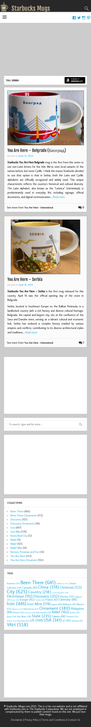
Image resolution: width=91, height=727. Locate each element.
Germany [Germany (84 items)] (68, 599)
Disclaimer (17, 719)
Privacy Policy (32, 719)
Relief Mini (16, 548)
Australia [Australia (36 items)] (13, 583)
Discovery (16, 519)
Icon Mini (16, 531)
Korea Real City (19, 535)
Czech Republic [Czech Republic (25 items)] (60, 592)
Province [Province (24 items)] (30, 612)
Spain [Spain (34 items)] (11, 616)
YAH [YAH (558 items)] (17, 624)
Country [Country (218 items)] (39, 591)
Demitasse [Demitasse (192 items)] (20, 596)
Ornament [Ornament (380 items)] (54, 608)
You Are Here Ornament (24, 560)
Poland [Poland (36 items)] (18, 612)
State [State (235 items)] (41, 615)
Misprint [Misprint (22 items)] (17, 609)
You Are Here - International (38, 207)
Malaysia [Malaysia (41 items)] (69, 604)
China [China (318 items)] (48, 587)
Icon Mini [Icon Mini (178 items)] (39, 603)
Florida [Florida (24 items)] (40, 600)
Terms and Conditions (53, 719)
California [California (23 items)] (62, 583)
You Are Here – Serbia (24, 279)
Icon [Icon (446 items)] (16, 603)
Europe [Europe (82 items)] (27, 599)
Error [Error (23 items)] (15, 600)
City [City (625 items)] (17, 591)
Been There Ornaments (24, 515)
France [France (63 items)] (52, 599)
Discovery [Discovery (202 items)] (46, 596)
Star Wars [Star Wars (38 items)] (24, 616)
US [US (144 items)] (36, 620)
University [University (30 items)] (23, 620)
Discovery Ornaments (23, 523)
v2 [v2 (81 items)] (66, 620)
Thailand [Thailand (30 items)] (72, 616)
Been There (17, 511)
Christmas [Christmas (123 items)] (71, 587)
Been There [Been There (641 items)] (38, 582)
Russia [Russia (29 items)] (75, 612)
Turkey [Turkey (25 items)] (11, 620)
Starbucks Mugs (31, 8)
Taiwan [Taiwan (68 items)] (59, 616)
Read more (59, 197)
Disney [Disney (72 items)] (67, 596)
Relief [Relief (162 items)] (60, 612)
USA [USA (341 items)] (53, 620)
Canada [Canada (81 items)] (29, 587)
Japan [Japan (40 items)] (57, 604)
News (14, 539)
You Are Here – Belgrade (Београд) (36, 150)
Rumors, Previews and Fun (25, 552)
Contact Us (74, 719)
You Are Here (18, 556)
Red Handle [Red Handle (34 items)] (43, 612)
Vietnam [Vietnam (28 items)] (77, 620)
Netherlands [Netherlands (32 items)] (31, 608)
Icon (13, 527)
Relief (14, 543)
